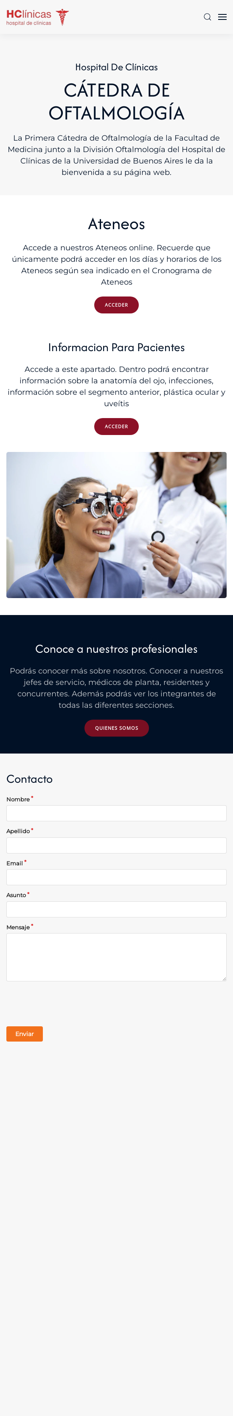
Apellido (18, 831)
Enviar (24, 1034)
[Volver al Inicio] (38, 17)
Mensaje (18, 927)
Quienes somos (116, 728)
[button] (207, 17)
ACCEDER (116, 305)
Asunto (16, 895)
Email (14, 863)
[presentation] (70, 1003)
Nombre (18, 799)
